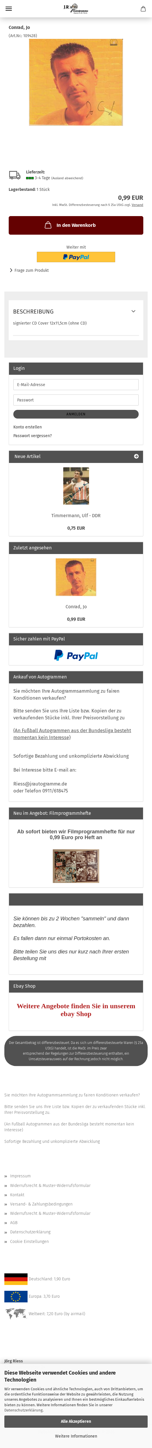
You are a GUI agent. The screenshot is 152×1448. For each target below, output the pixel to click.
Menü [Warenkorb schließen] (9, 8)
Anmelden (76, 414)
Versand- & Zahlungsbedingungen (41, 1204)
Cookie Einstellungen (29, 1241)
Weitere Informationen (76, 1436)
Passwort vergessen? (32, 435)
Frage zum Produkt (32, 270)
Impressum (20, 1176)
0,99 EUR (76, 619)
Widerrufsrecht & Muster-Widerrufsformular (50, 1185)
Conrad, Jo (76, 606)
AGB (13, 1222)
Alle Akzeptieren (76, 1421)
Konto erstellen (27, 427)
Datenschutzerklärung (23, 1410)
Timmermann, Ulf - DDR (76, 515)
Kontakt (17, 1194)
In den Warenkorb (70, 224)
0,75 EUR (76, 528)
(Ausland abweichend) (67, 178)
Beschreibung (33, 311)
